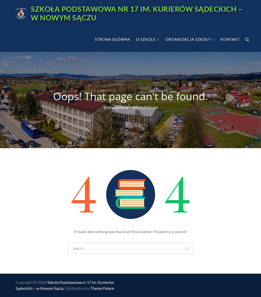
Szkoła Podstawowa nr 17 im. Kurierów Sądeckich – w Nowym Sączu (118, 13)
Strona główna (112, 39)
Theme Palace (102, 288)
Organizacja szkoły (190, 39)
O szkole (148, 39)
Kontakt (230, 39)
